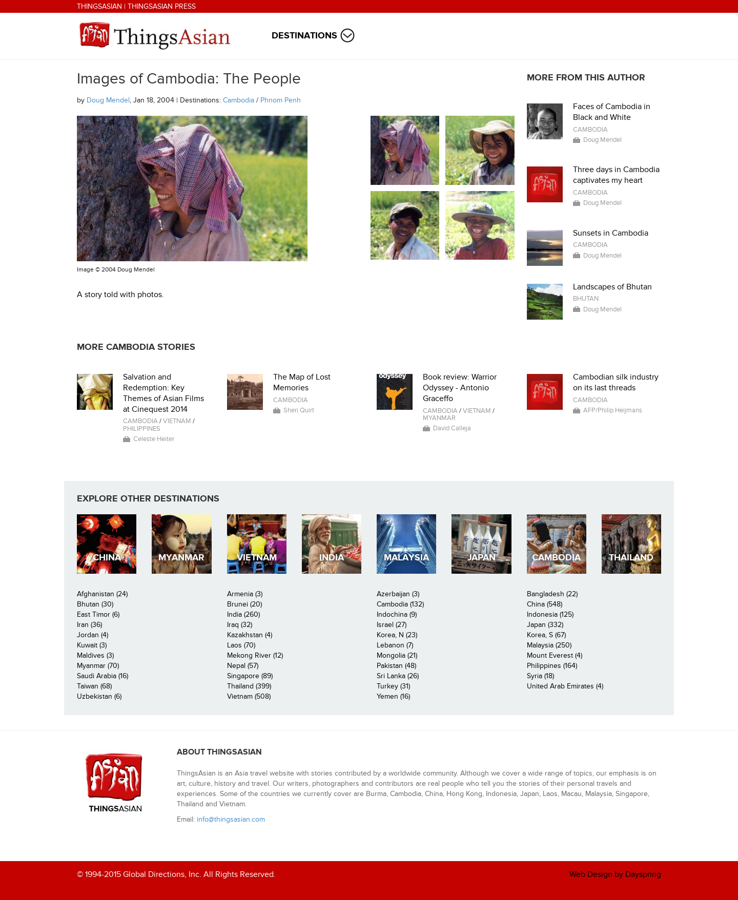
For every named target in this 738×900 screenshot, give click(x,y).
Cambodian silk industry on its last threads (616, 382)
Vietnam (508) (249, 696)
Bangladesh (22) (552, 594)
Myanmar (439, 418)
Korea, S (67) (546, 635)
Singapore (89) (250, 676)
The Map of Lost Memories (302, 382)
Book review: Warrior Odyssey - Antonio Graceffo (460, 388)
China (107, 557)
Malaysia (406, 557)
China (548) (544, 604)
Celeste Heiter (153, 439)
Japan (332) (545, 624)
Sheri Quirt (298, 410)
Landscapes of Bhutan (612, 287)
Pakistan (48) (396, 665)
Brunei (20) (244, 604)
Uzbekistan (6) (99, 696)
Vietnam (177, 421)
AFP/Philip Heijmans (612, 410)
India (331, 557)
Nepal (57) (242, 665)
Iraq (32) (239, 624)
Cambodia (238, 100)
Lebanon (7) (395, 645)
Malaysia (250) (549, 645)
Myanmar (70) (98, 665)
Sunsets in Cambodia (610, 233)
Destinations (304, 35)
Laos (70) (241, 645)
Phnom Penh (280, 100)
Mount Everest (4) (554, 655)
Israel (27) (391, 624)
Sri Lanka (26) (398, 676)
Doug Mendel (108, 100)
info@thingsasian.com (231, 819)
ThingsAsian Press (162, 6)
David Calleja (452, 428)
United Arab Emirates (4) (565, 686)
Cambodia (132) (400, 604)
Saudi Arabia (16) (102, 676)
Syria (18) (540, 676)
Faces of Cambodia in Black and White (611, 111)
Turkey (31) (393, 686)
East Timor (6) (98, 614)
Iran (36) (89, 624)
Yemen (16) (393, 696)
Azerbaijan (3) (398, 594)
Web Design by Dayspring (615, 874)
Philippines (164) (552, 665)
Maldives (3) (95, 655)
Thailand (631, 557)
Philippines (141, 429)
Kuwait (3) (92, 645)
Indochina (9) (397, 614)
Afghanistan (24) (102, 594)
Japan (481, 557)
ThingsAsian (99, 6)
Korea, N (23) (397, 635)
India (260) (243, 614)
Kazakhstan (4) (249, 635)
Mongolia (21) (397, 655)
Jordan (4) (92, 635)
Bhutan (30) (95, 604)
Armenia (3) (244, 594)
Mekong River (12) (255, 655)
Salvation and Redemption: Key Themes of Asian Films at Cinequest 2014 (163, 393)
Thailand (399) (249, 686)
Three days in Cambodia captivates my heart (616, 174)
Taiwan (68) (94, 686)
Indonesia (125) (550, 614)
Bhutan (586, 299)
